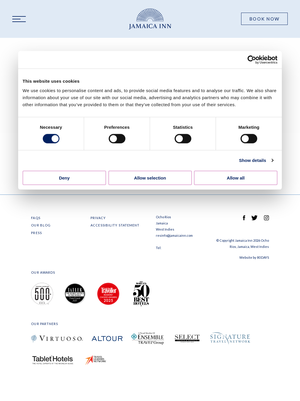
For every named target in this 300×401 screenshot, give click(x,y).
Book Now (264, 18)
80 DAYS (263, 257)
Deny (64, 177)
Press (36, 233)
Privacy (98, 218)
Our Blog (41, 225)
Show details (252, 160)
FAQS (35, 218)
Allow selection (150, 177)
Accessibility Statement (115, 225)
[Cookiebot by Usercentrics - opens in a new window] (251, 59)
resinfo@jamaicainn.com (174, 235)
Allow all (236, 177)
